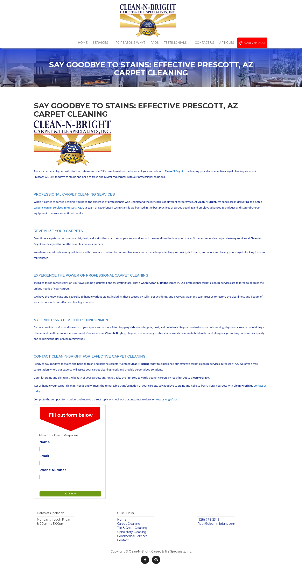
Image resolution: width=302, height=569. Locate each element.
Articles (226, 43)
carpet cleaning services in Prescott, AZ (57, 207)
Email (44, 456)
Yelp (158, 399)
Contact (123, 540)
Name (45, 442)
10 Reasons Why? (130, 43)
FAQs (154, 43)
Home (83, 43)
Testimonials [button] (177, 43)
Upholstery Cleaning (131, 532)
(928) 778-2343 (252, 43)
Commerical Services (132, 536)
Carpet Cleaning (128, 524)
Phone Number (53, 470)
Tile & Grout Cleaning (132, 528)
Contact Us (204, 43)
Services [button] (102, 43)
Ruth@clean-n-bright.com (216, 524)
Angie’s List (172, 399)
